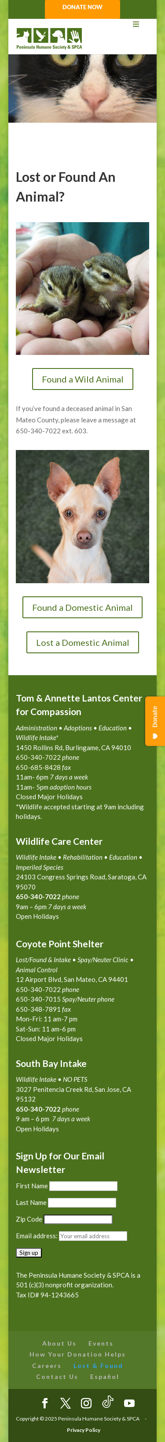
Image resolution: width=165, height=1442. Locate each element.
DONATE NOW (82, 7)
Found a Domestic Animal (82, 607)
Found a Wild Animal (83, 379)
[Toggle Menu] (83, 24)
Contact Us (57, 1376)
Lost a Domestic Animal (82, 642)
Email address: (37, 1236)
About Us (59, 1343)
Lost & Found (98, 1365)
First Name (32, 1186)
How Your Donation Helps (77, 1354)
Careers (47, 1365)
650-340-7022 (38, 1109)
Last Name (31, 1202)
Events (101, 1343)
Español (104, 1376)
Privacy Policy (83, 1430)
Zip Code (29, 1219)
